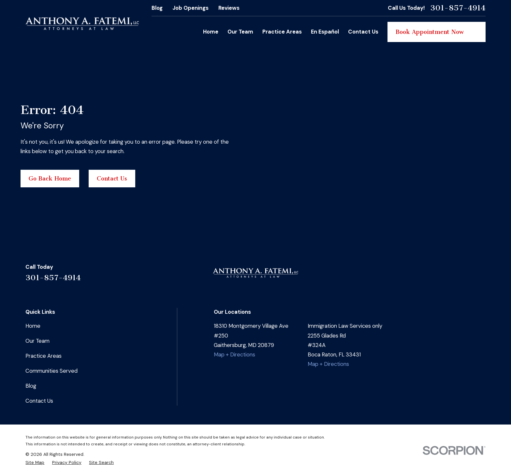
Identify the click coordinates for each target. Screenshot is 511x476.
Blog (157, 7)
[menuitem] (34, 462)
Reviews (229, 7)
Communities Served (51, 370)
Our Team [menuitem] (240, 31)
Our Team (37, 340)
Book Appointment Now (436, 31)
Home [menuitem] (210, 31)
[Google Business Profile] (464, 276)
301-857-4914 (458, 7)
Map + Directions (234, 354)
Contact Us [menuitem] (363, 31)
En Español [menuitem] (325, 31)
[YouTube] (481, 276)
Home (32, 325)
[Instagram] (447, 276)
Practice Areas (43, 355)
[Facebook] (429, 276)
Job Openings (190, 7)
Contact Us (112, 178)
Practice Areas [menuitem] (282, 31)
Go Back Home (50, 178)
